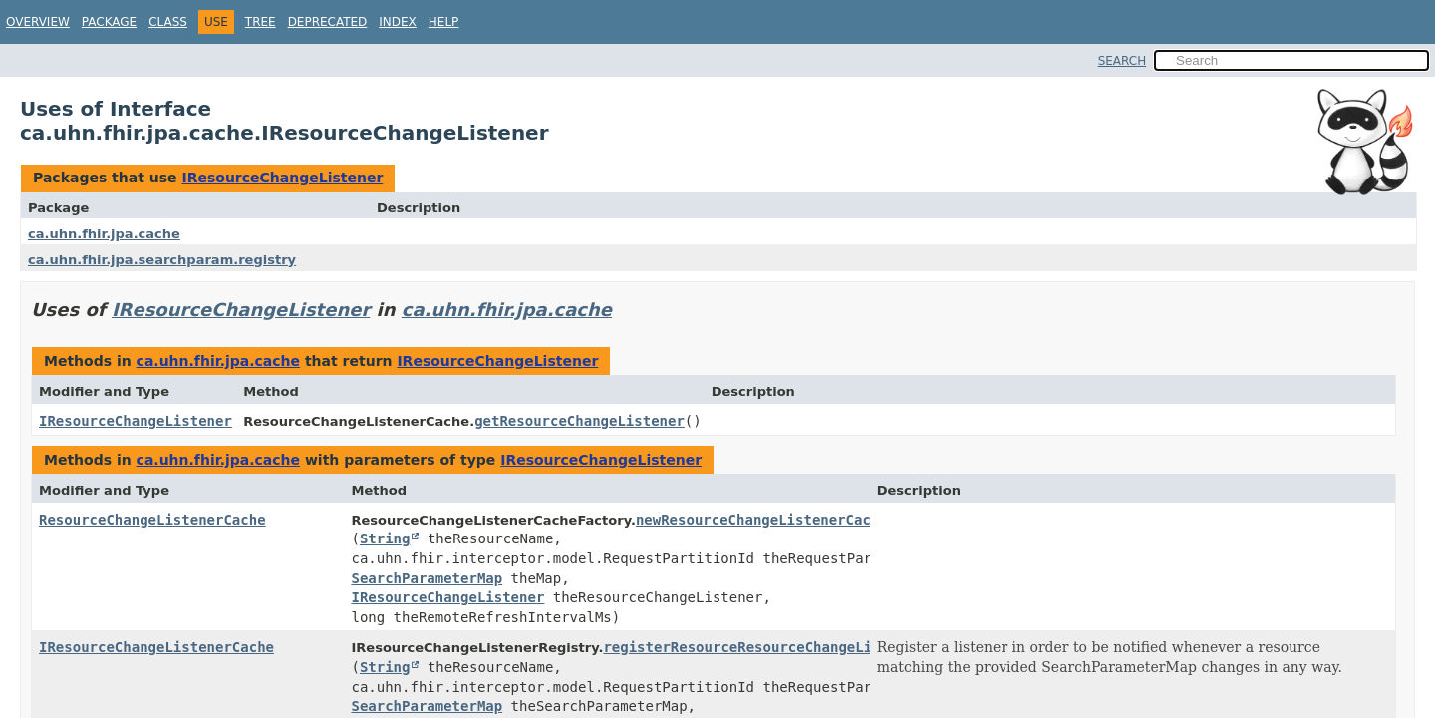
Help (444, 22)
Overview (38, 22)
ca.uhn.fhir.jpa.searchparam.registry (162, 259)
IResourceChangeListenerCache (156, 647)
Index (398, 22)
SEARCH (1122, 61)
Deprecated (328, 22)
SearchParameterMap (426, 578)
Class (167, 22)
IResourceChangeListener (282, 177)
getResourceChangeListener (579, 421)
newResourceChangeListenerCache (762, 520)
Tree (260, 22)
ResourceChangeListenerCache (152, 520)
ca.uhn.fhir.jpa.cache (104, 233)
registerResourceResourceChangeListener (762, 647)
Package (109, 22)
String (385, 538)
